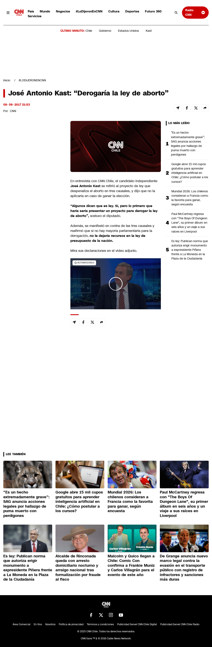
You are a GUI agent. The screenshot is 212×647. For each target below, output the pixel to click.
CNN (13, 111)
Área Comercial (21, 624)
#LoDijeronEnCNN (89, 11)
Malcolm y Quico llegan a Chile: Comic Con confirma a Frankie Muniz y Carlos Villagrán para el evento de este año (131, 565)
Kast (149, 31)
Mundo (45, 11)
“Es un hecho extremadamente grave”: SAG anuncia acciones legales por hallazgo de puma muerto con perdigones (188, 143)
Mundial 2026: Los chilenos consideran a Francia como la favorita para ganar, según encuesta (189, 197)
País (31, 11)
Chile (89, 31)
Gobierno (105, 31)
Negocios (63, 11)
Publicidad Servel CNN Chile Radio (179, 624)
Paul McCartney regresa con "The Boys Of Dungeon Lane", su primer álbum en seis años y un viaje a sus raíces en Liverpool (189, 222)
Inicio (6, 80)
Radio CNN (195, 12)
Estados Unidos (128, 31)
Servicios (34, 16)
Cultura (113, 11)
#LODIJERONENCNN (32, 80)
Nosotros (50, 624)
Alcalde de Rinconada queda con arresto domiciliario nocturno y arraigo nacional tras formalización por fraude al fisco (78, 567)
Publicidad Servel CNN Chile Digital (137, 624)
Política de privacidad (71, 624)
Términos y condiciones (100, 624)
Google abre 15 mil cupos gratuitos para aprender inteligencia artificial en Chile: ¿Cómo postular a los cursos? (189, 173)
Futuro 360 (153, 11)
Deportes (132, 11)
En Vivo (38, 624)
